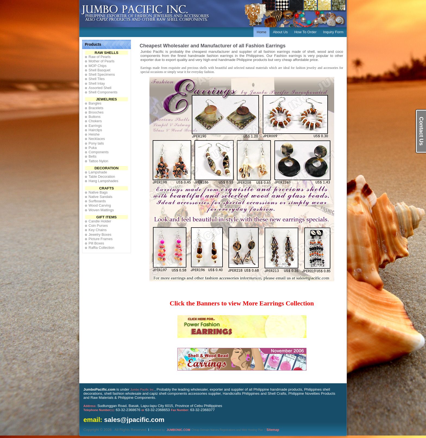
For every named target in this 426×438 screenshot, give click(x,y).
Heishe (94, 134)
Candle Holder (100, 221)
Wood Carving (100, 205)
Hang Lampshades (103, 181)
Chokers (95, 121)
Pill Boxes (96, 243)
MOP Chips (97, 66)
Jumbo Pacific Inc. (142, 389)
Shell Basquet (99, 70)
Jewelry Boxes (100, 234)
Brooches (96, 112)
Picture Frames (100, 239)
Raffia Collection (101, 248)
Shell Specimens (102, 74)
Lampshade (98, 172)
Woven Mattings (101, 210)
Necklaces (97, 139)
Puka (93, 148)
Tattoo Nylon (98, 161)
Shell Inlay (97, 83)
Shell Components (103, 92)
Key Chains (97, 230)
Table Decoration (102, 176)
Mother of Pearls (101, 61)
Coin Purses (98, 225)
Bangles (95, 103)
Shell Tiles (97, 79)
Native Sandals (100, 197)
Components (99, 152)
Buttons (95, 117)
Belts (92, 156)
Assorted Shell (100, 88)
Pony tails (96, 143)
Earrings (95, 126)
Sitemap (273, 430)
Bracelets (96, 108)
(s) (99, 410)
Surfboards (97, 201)
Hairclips (95, 130)
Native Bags (98, 192)
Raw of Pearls (100, 57)
